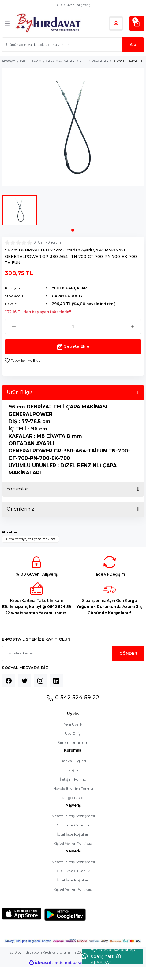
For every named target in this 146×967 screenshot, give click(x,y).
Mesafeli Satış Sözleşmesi (73, 816)
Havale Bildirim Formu (73, 788)
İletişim (73, 770)
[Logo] (48, 23)
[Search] (73, 44)
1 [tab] (72, 230)
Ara (133, 44)
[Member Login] (116, 23)
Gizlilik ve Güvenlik (73, 825)
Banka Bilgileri (73, 761)
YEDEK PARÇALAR (69, 288)
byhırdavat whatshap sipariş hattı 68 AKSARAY (108, 956)
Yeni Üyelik (73, 724)
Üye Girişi (73, 733)
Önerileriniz (20, 509)
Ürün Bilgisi (20, 392)
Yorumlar (17, 489)
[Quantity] (73, 326)
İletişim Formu (73, 779)
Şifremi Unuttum (73, 742)
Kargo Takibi (73, 797)
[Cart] (136, 23)
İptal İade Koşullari (73, 834)
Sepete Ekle (73, 347)
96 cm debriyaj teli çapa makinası (30, 539)
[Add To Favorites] (22, 360)
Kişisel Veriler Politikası (73, 843)
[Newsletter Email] (73, 653)
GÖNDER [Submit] (128, 653)
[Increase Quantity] (132, 326)
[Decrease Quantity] (13, 326)
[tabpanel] (19, 211)
